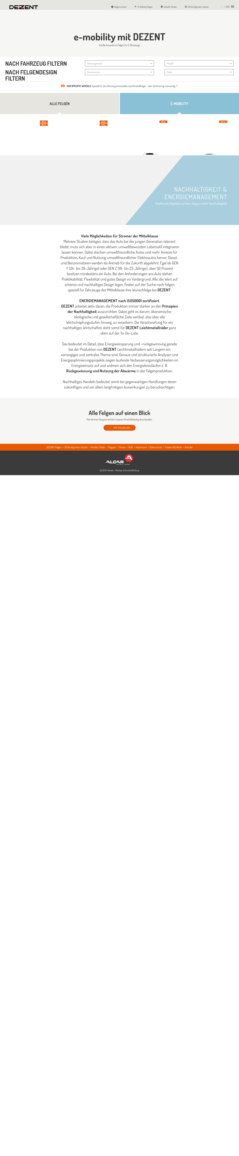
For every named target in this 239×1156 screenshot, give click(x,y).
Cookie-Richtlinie (173, 1128)
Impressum (141, 1128)
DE (222, 6)
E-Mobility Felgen (143, 6)
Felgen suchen (118, 6)
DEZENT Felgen (53, 1128)
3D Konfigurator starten (197, 6)
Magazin (112, 1128)
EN (227, 6)
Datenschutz (156, 1128)
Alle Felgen (60, 103)
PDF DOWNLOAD (122, 1108)
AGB (130, 1128)
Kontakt (189, 1128)
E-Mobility (179, 103)
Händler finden (169, 6)
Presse (122, 1128)
